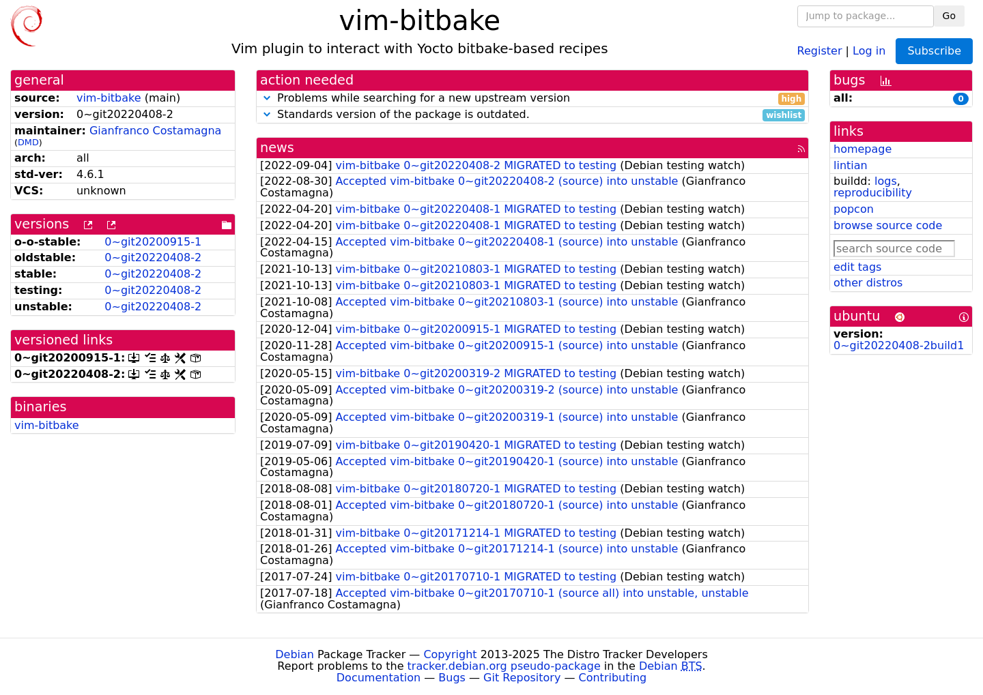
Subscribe (934, 50)
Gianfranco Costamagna (155, 130)
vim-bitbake (108, 97)
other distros (868, 282)
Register (819, 50)
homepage (863, 149)
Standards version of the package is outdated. (532, 115)
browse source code (888, 225)
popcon (854, 209)
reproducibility (873, 192)
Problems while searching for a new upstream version (532, 98)
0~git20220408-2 (152, 257)
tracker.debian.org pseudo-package (504, 666)
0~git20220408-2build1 (899, 345)
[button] (266, 97)
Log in (869, 50)
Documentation (379, 677)
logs (885, 181)
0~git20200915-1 (152, 241)
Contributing (613, 677)
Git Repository (521, 677)
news (277, 148)
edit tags (857, 267)
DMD (28, 142)
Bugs (452, 677)
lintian (851, 165)
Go (949, 15)
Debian (294, 654)
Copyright (449, 654)
